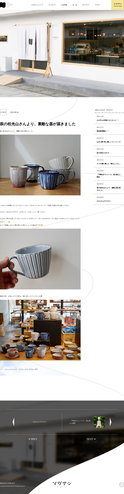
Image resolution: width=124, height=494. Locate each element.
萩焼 (36, 369)
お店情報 (64, 5)
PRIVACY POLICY (7, 483)
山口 (26, 369)
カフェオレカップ (11, 369)
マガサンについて (37, 5)
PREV (34, 439)
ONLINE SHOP (118, 5)
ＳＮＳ (97, 5)
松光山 (31, 369)
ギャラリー (86, 5)
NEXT (90, 439)
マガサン (21, 369)
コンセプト (52, 5)
